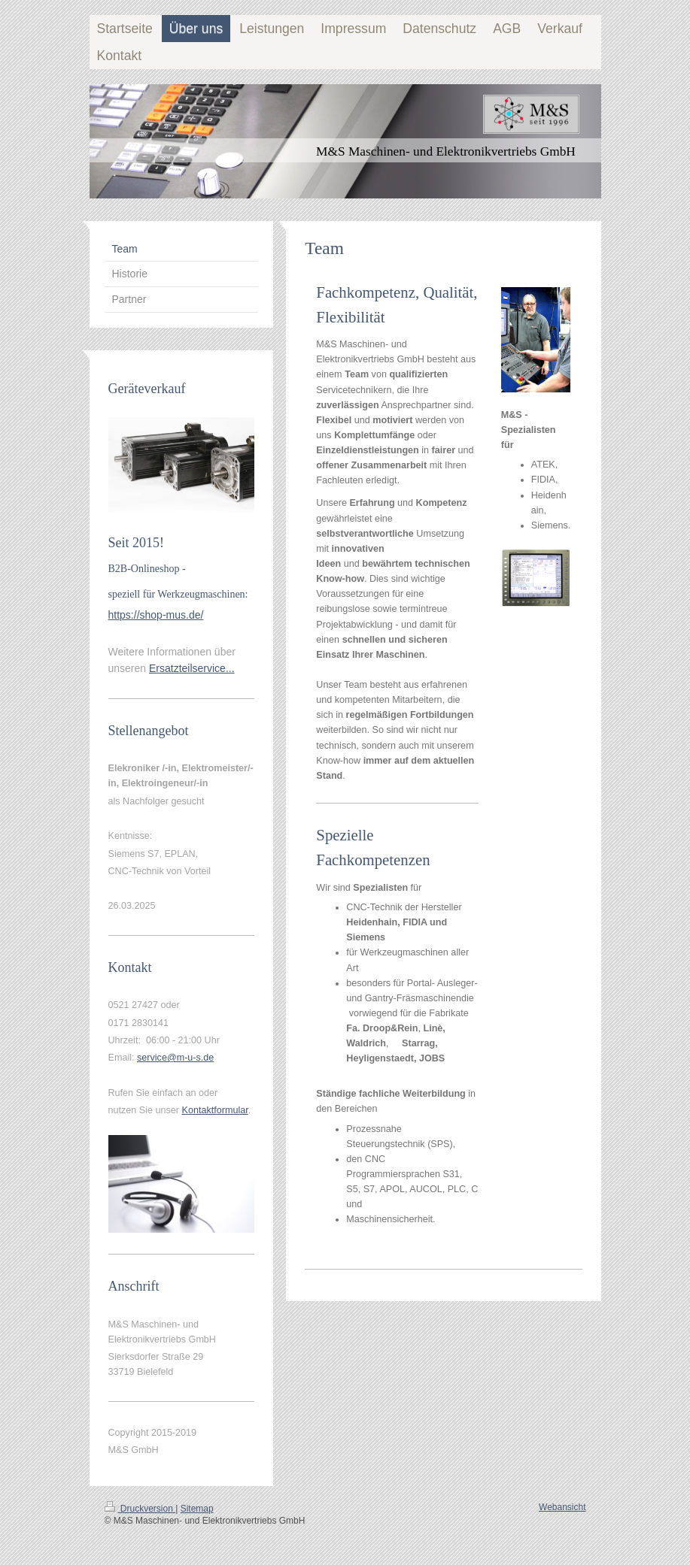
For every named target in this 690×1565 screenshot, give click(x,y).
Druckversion (140, 1508)
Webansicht (562, 1507)
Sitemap (197, 1508)
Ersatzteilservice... (192, 668)
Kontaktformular (215, 1110)
